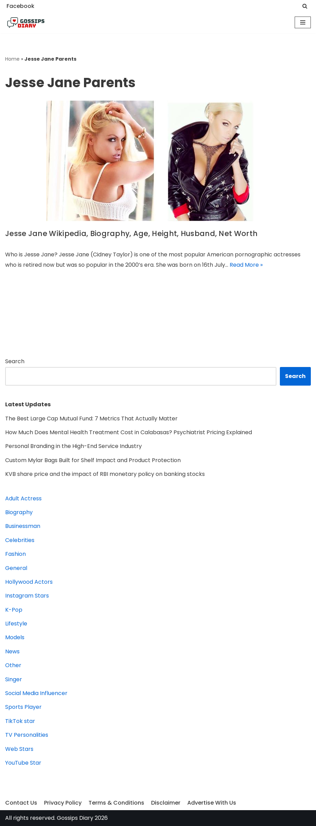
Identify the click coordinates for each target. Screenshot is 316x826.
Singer (13, 679)
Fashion (15, 554)
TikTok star (20, 721)
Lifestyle (16, 624)
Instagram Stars (27, 596)
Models (14, 637)
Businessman (22, 526)
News (12, 651)
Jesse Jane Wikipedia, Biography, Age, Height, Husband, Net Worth (131, 233)
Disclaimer (165, 803)
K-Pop (13, 610)
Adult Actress (23, 498)
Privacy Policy (63, 803)
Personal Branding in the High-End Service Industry (73, 446)
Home (12, 58)
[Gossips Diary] (25, 23)
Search (14, 361)
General (16, 568)
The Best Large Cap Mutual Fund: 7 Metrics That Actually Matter (91, 418)
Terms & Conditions (116, 803)
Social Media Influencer (36, 693)
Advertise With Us (211, 803)
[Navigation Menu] (303, 22)
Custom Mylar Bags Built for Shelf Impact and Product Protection (93, 460)
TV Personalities (26, 735)
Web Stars (19, 749)
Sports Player (23, 707)
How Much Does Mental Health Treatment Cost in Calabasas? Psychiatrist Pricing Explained (128, 432)
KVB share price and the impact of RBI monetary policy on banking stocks (105, 474)
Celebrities (19, 540)
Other (13, 665)
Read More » (246, 265)
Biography (19, 512)
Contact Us (21, 803)
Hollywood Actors (29, 582)
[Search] (304, 6)
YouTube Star (23, 763)
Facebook (20, 6)
